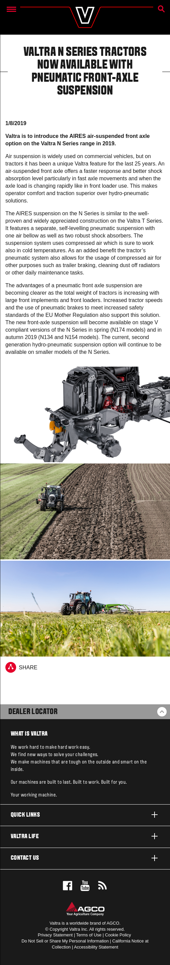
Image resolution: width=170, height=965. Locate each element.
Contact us (85, 858)
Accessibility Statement (96, 947)
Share (21, 667)
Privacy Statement (55, 934)
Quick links (85, 814)
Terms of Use (88, 934)
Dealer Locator (32, 712)
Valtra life (85, 836)
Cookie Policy (118, 934)
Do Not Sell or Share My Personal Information (65, 940)
